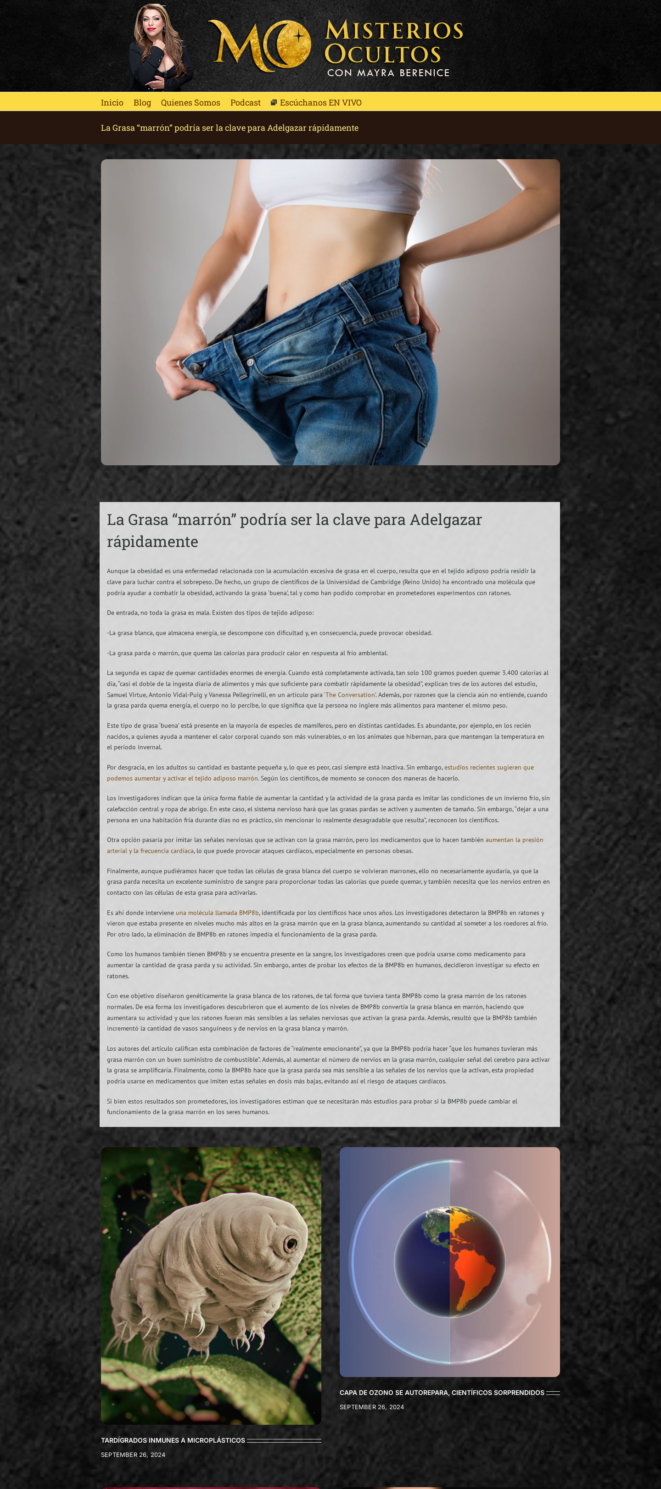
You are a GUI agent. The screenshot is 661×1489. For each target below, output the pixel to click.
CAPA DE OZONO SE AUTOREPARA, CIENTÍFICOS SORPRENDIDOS (442, 1392)
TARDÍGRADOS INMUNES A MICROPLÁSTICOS (173, 1440)
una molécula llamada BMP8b (217, 913)
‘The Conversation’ (349, 695)
